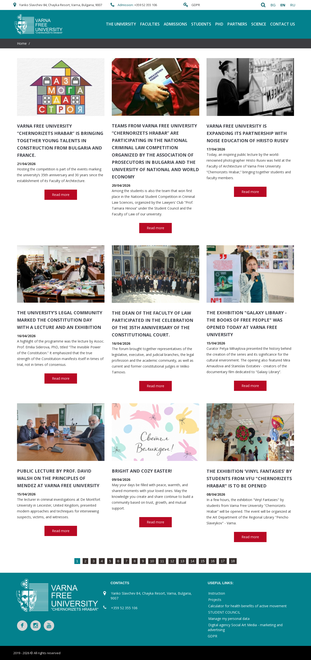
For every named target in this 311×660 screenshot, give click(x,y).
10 (152, 561)
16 (213, 561)
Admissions (175, 24)
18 (233, 561)
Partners (237, 24)
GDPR (195, 5)
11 (162, 561)
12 (172, 561)
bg (273, 4)
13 (182, 561)
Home (22, 43)
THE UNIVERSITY (121, 24)
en (282, 4)
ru (292, 4)
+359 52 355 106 (145, 5)
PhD (219, 24)
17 (223, 561)
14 (192, 561)
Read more (60, 194)
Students (201, 24)
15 (203, 561)
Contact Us (282, 24)
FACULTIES (150, 24)
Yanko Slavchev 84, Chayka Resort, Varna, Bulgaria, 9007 (60, 5)
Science (258, 24)
